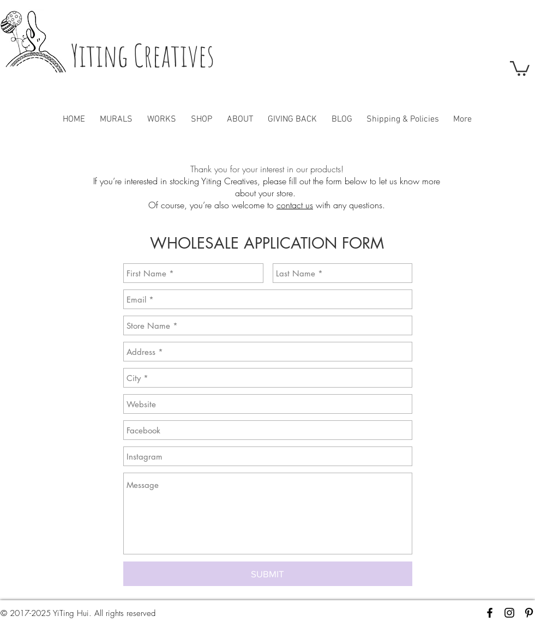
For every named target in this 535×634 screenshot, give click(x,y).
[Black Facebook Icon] (489, 612)
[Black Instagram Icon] (509, 612)
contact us (294, 205)
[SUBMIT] (267, 573)
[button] (520, 67)
